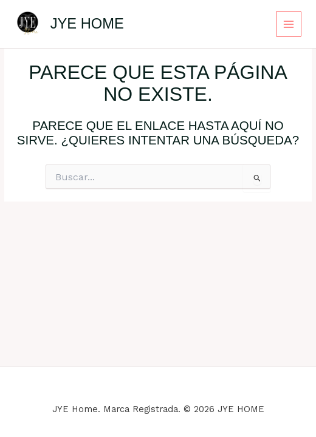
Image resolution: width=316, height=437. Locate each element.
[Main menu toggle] (289, 24)
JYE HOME (87, 24)
